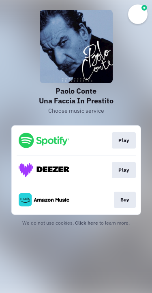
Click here (86, 223)
